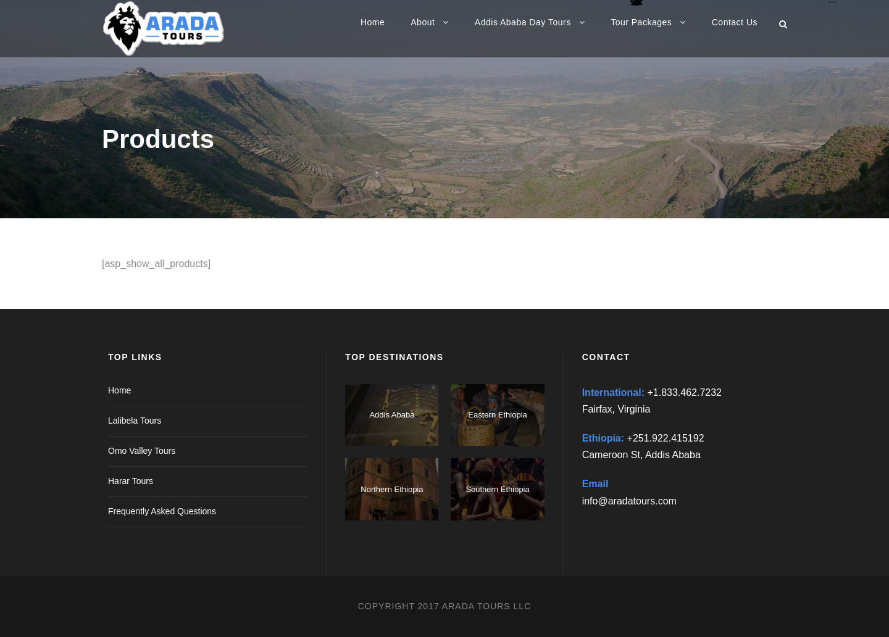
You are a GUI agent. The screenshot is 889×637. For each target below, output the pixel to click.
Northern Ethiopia (392, 489)
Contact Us (735, 22)
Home (373, 22)
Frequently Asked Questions (162, 511)
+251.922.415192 (665, 438)
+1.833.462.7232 (684, 392)
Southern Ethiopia (497, 489)
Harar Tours (130, 481)
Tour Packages (641, 22)
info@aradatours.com (629, 501)
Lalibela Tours (134, 420)
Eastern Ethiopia (497, 414)
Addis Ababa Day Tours (523, 22)
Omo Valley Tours (141, 451)
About (423, 22)
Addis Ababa (391, 414)
